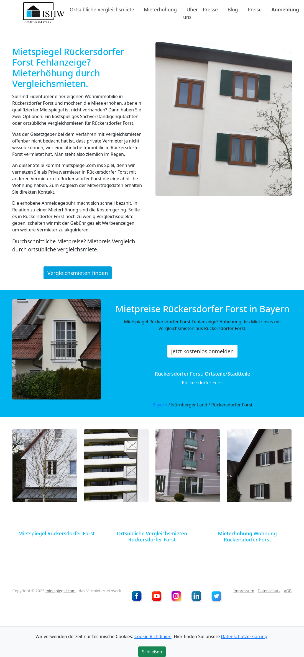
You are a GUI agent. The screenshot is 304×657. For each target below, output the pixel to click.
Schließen (152, 652)
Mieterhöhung (160, 9)
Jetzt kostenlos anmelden (202, 351)
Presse (210, 9)
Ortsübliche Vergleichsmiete (102, 9)
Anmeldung (285, 9)
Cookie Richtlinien (153, 636)
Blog (233, 9)
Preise (255, 9)
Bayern (159, 405)
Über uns (190, 13)
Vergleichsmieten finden (77, 273)
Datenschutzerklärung (244, 636)
